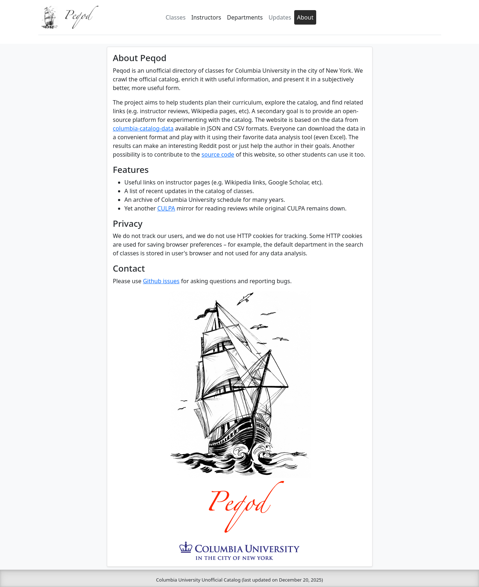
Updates (280, 17)
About (305, 17)
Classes (176, 17)
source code (217, 154)
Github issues (161, 281)
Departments (245, 17)
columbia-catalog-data (143, 128)
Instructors (206, 17)
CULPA (166, 208)
